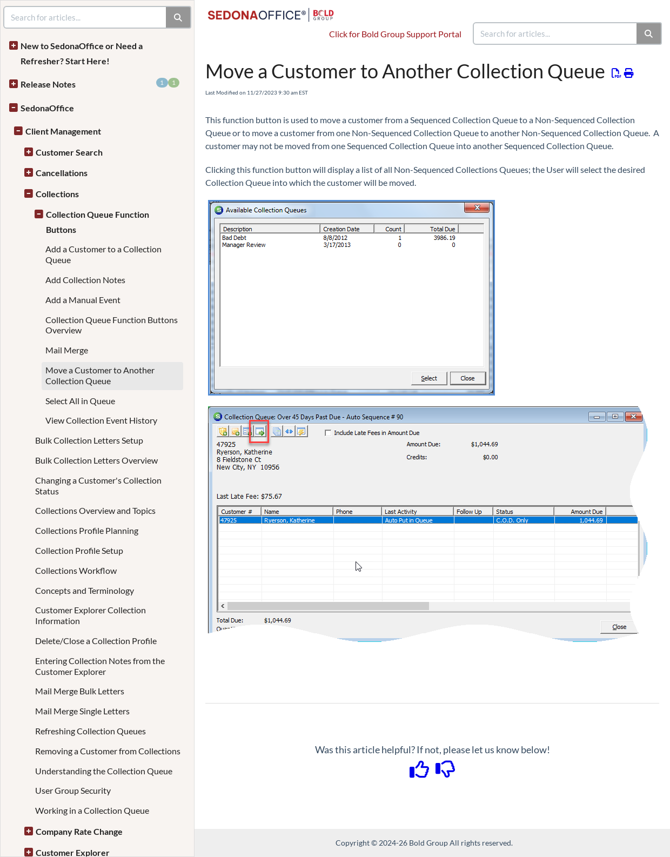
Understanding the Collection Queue (103, 771)
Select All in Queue (80, 401)
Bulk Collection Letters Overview (96, 460)
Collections (57, 194)
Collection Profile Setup (79, 550)
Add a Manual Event (82, 299)
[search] (555, 33)
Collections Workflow (76, 570)
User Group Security (73, 790)
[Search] (649, 33)
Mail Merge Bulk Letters (79, 691)
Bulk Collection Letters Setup (89, 440)
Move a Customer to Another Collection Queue (100, 375)
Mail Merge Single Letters (82, 711)
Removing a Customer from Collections (107, 751)
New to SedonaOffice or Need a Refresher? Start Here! (82, 53)
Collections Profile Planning (86, 530)
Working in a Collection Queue (92, 810)
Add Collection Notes (85, 279)
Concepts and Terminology (84, 590)
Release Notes (100, 83)
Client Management (63, 131)
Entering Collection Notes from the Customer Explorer (100, 666)
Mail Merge (66, 350)
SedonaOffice (47, 108)
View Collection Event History (101, 420)
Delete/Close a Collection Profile (96, 640)
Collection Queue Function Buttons (97, 222)
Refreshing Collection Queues (90, 731)
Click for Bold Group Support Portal (395, 34)
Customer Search (69, 152)
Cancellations (62, 173)
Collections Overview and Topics (95, 510)
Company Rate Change (79, 831)
